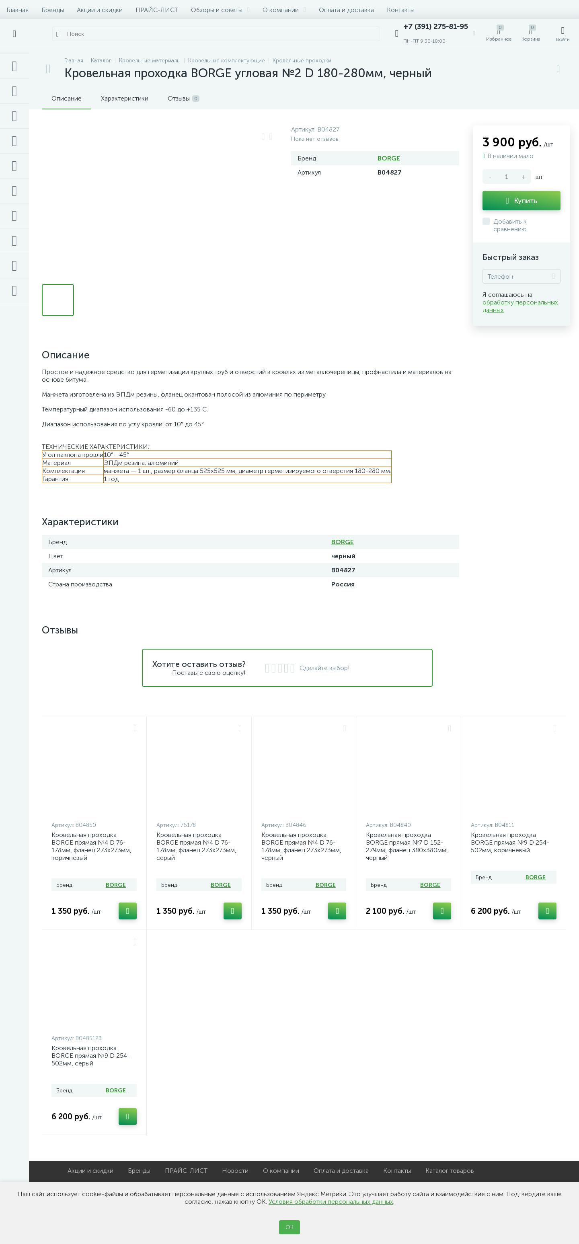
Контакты (401, 10)
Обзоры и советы (220, 10)
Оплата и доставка (346, 10)
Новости (235, 1170)
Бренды (52, 10)
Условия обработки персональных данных (331, 1201)
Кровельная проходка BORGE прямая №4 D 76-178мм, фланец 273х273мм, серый (196, 846)
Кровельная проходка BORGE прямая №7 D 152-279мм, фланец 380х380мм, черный (407, 846)
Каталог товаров (449, 1170)
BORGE (389, 158)
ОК (289, 1227)
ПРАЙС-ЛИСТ (157, 10)
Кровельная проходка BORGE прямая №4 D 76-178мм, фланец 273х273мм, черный (301, 846)
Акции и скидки (100, 10)
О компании (284, 10)
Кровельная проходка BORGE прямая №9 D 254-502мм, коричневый (510, 842)
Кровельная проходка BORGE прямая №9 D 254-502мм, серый (90, 1055)
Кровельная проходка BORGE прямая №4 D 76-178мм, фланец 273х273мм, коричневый (91, 846)
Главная (17, 10)
